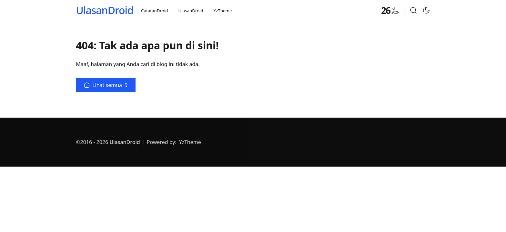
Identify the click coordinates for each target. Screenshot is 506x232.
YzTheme (223, 11)
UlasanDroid (104, 10)
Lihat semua (105, 85)
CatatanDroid (154, 11)
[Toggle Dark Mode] (426, 10)
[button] (413, 10)
